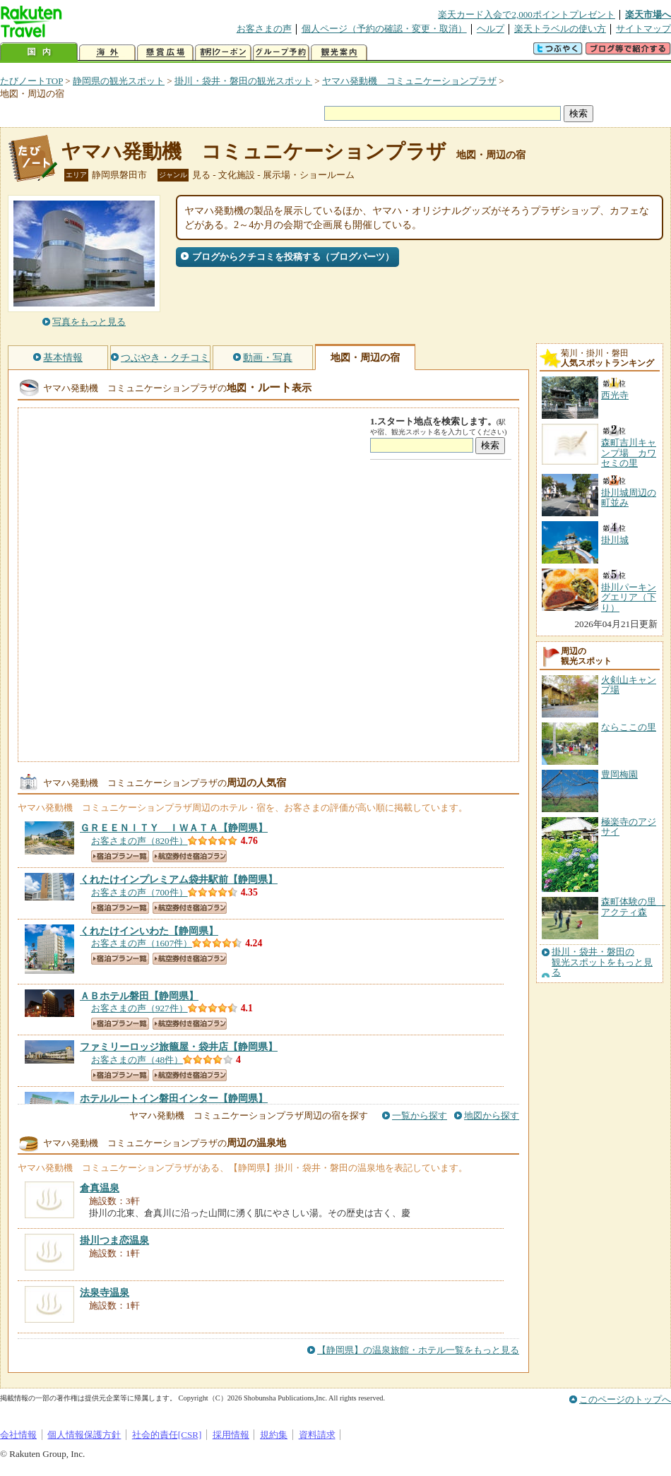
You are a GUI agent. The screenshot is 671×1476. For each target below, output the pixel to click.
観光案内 (339, 52)
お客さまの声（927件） (139, 1008)
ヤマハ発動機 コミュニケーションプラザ (409, 81)
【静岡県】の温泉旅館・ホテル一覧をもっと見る (418, 1350)
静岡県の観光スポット (119, 81)
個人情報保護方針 (84, 1434)
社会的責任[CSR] (167, 1434)
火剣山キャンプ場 (628, 684)
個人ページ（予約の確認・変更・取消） (384, 28)
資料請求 (317, 1434)
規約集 (273, 1434)
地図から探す (491, 1115)
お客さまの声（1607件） (141, 943)
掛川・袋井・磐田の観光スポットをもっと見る (602, 962)
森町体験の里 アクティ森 (633, 906)
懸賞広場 (165, 52)
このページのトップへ (625, 1399)
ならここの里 (628, 727)
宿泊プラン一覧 (120, 856)
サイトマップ (643, 28)
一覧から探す (419, 1115)
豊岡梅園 (619, 774)
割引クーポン (223, 52)
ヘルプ (490, 28)
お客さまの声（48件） (137, 1059)
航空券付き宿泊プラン (190, 856)
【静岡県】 (174, 827)
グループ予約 (281, 52)
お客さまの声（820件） (139, 840)
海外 (107, 52)
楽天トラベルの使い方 (560, 28)
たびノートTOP (31, 81)
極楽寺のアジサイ (628, 826)
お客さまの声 (264, 28)
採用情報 (231, 1434)
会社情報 (18, 1434)
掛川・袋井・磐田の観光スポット (243, 81)
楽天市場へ (648, 14)
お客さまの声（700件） (139, 892)
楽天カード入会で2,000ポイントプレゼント (526, 14)
